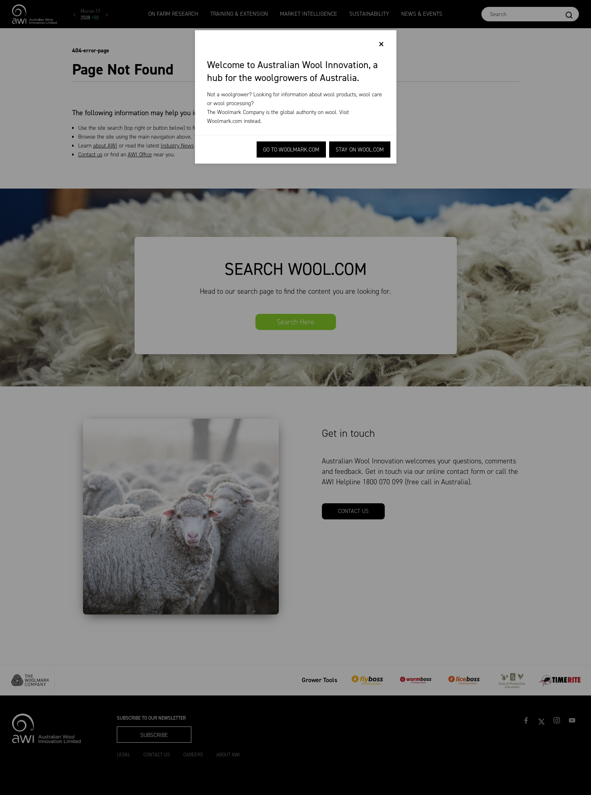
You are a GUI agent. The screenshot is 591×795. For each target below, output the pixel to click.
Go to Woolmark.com (291, 150)
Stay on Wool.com (360, 150)
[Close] (381, 44)
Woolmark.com (224, 121)
